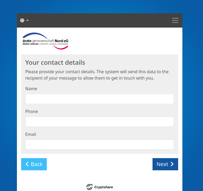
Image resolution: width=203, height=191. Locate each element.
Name (31, 89)
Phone (31, 111)
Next (165, 164)
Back (34, 164)
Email (30, 134)
